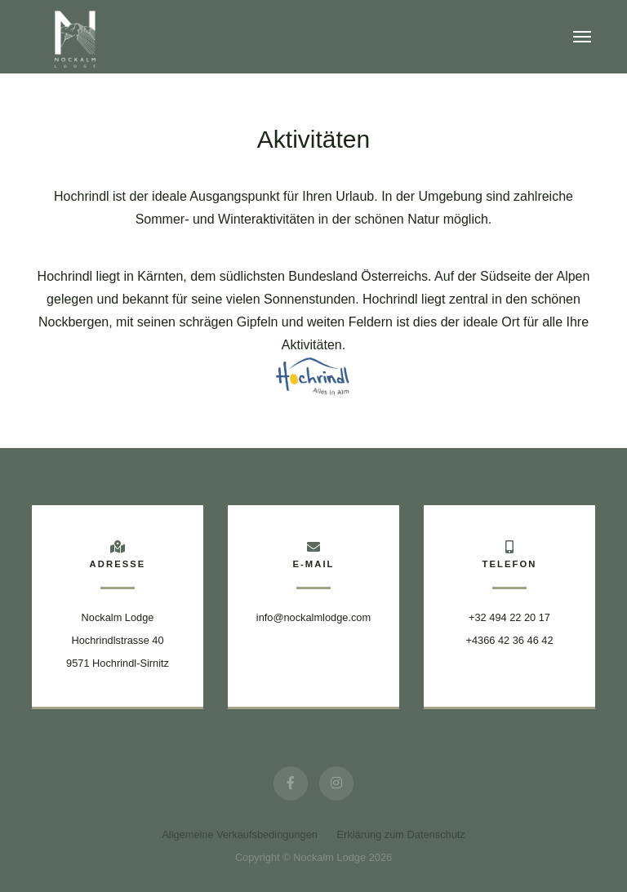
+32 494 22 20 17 (509, 617)
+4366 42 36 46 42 (509, 640)
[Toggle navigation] (582, 36)
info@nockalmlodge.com (313, 617)
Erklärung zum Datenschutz (401, 834)
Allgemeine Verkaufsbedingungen (240, 834)
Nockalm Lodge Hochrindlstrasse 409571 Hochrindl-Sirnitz (117, 640)
